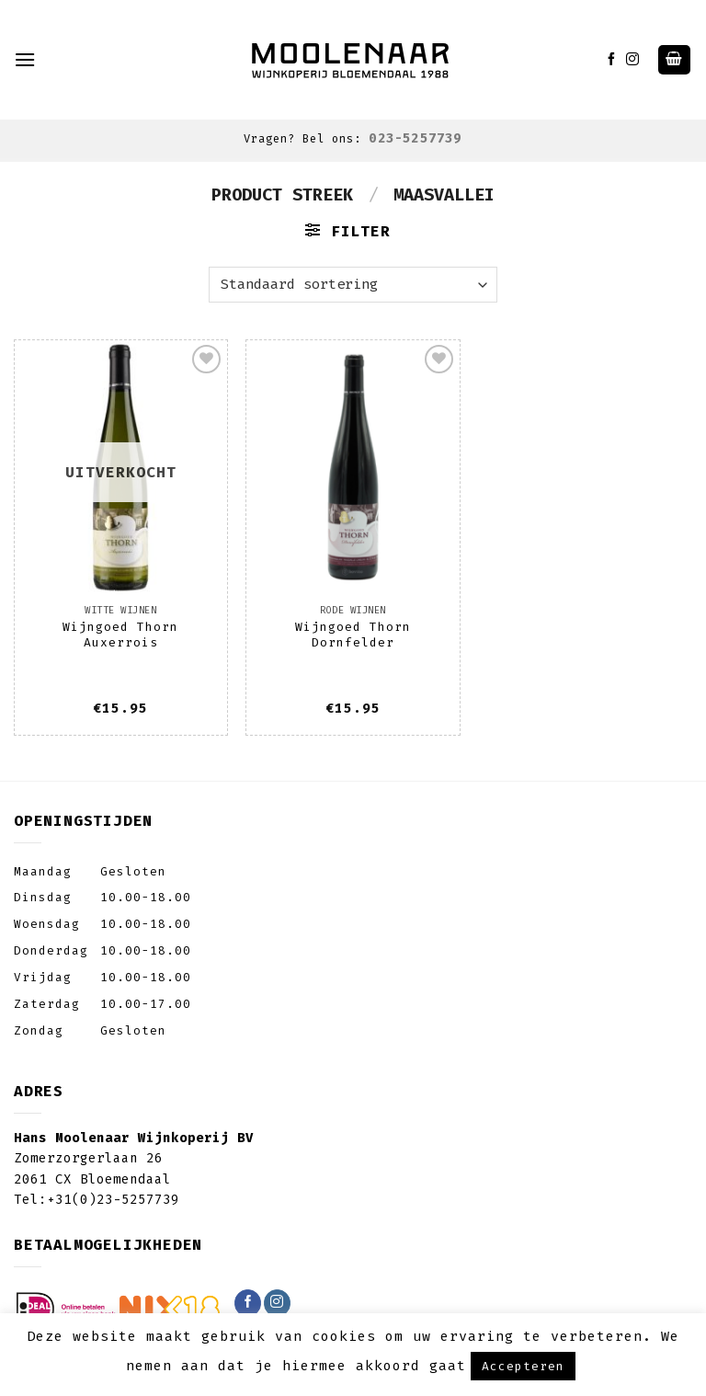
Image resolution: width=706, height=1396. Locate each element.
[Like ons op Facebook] (612, 59)
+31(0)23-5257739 (113, 1199)
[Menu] (25, 59)
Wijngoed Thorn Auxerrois (120, 634)
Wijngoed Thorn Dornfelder (353, 634)
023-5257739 (415, 138)
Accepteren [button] (523, 1366)
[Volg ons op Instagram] (633, 59)
